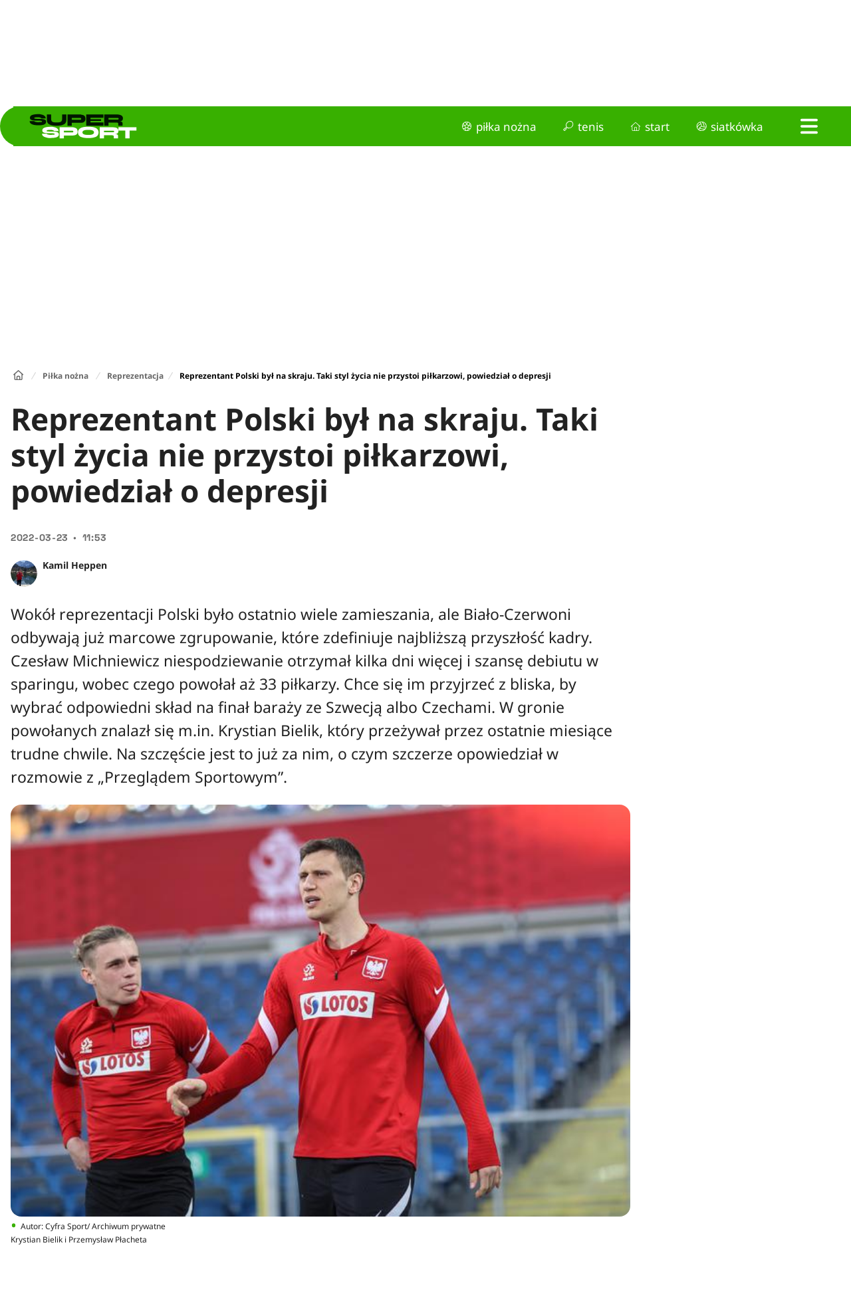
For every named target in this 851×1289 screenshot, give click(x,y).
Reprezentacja (135, 375)
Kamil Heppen (75, 565)
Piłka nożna (65, 375)
